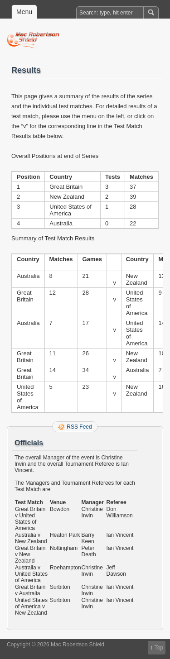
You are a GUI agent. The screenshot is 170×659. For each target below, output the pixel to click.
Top (159, 648)
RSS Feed (79, 427)
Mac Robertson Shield (89, 40)
